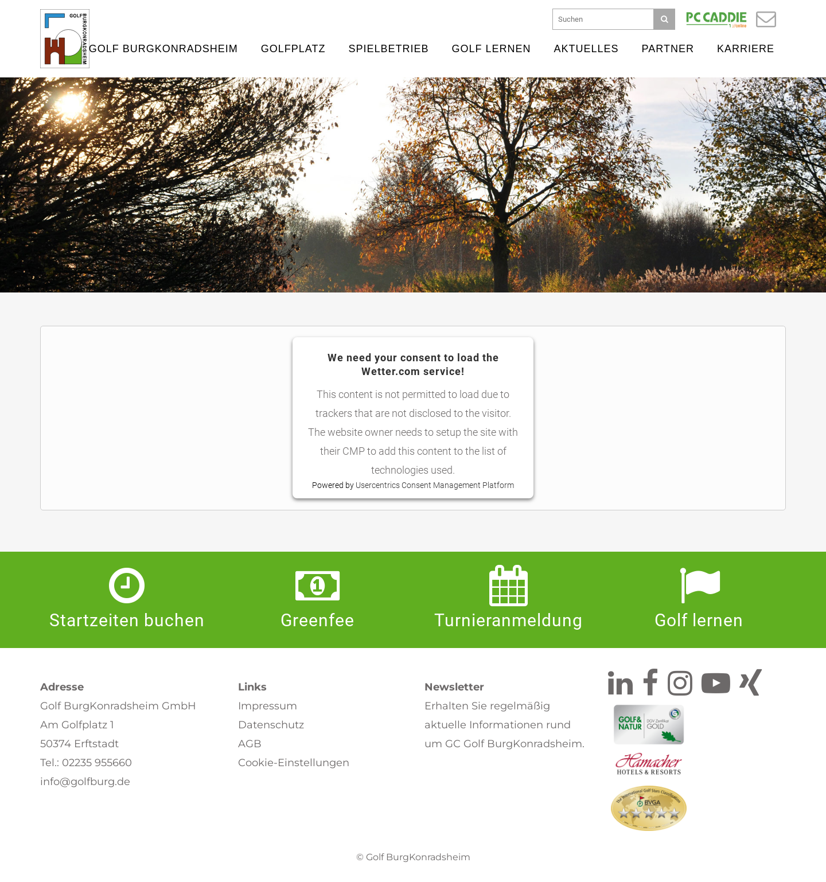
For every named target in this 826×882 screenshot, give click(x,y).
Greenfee (317, 620)
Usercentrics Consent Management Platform (435, 485)
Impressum (267, 706)
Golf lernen (698, 620)
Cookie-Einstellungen (293, 762)
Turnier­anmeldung (508, 620)
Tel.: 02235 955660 (86, 762)
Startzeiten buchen (127, 620)
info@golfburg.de (85, 781)
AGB (250, 743)
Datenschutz (271, 725)
